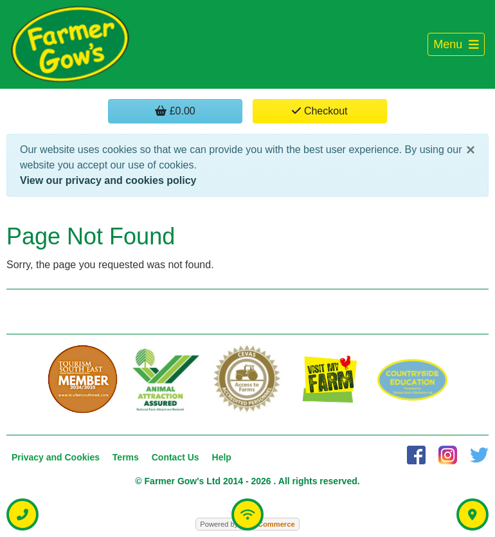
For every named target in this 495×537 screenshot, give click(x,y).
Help (221, 457)
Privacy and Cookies (56, 457)
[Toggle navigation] (456, 45)
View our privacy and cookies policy (108, 180)
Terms (126, 457)
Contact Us (175, 457)
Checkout (319, 110)
